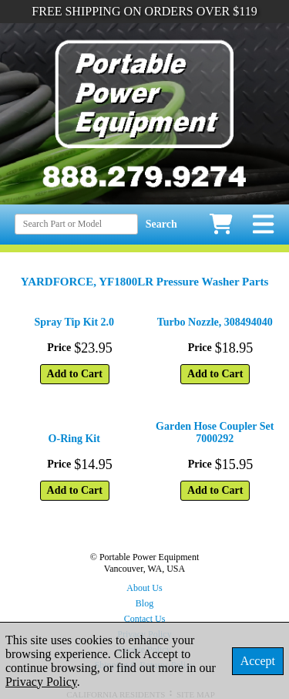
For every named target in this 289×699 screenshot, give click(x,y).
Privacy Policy (41, 681)
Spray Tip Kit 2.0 (74, 322)
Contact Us (145, 618)
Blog (144, 603)
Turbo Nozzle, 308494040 (215, 322)
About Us (144, 587)
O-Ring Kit (74, 438)
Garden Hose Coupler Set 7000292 (215, 432)
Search (161, 224)
